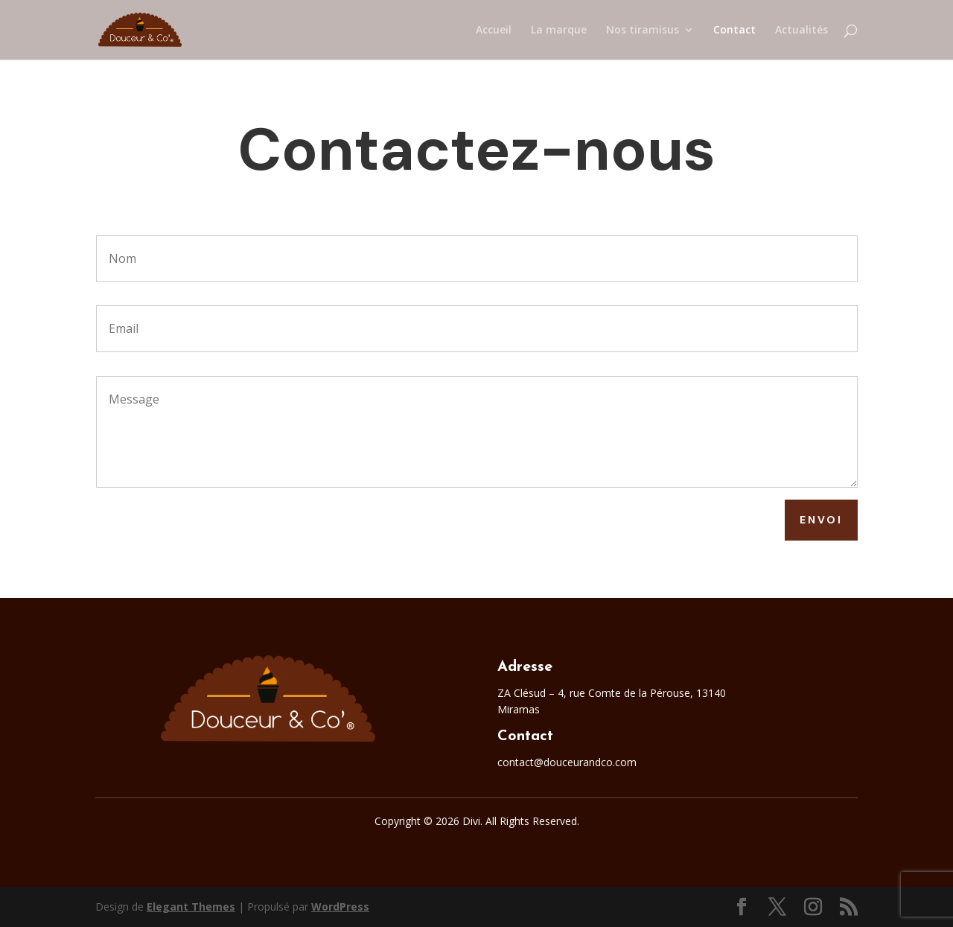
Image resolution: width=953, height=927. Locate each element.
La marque (559, 30)
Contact (734, 30)
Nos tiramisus (642, 30)
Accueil (493, 30)
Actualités (801, 30)
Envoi (821, 519)
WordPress (340, 906)
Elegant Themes (191, 906)
